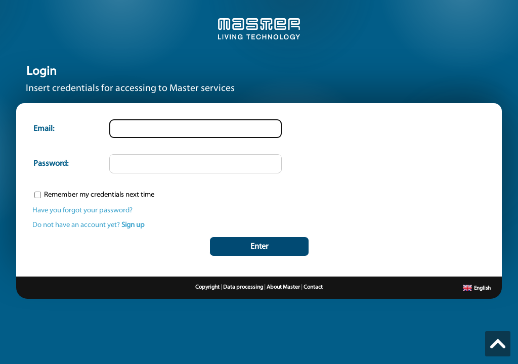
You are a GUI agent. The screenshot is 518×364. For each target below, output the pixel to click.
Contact (313, 287)
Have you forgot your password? (82, 210)
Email (43, 129)
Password (50, 164)
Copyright (207, 287)
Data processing (243, 287)
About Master (283, 287)
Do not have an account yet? (88, 225)
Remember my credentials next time (99, 195)
